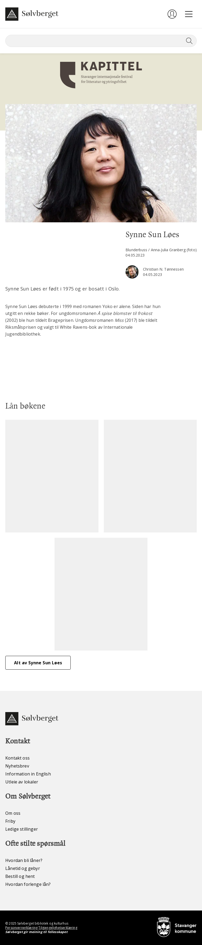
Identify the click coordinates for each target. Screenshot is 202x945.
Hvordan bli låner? (23, 860)
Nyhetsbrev (17, 766)
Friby (10, 821)
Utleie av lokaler (21, 782)
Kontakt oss (17, 758)
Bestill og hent (20, 876)
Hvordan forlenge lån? (28, 884)
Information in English (28, 774)
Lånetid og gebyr (22, 868)
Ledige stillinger (21, 829)
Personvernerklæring (21, 927)
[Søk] (101, 41)
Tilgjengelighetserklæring (57, 927)
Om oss (12, 813)
